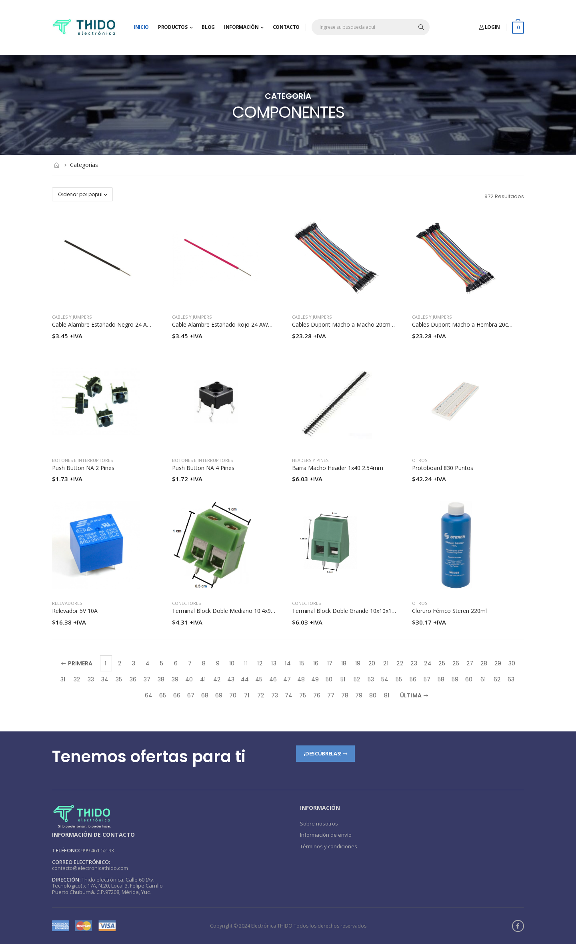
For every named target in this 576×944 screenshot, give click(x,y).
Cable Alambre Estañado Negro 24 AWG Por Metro (118, 324)
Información (241, 27)
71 (246, 695)
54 (384, 679)
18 (343, 663)
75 (302, 695)
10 (231, 663)
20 (371, 663)
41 (203, 679)
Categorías (84, 165)
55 (399, 679)
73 (274, 695)
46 (273, 679)
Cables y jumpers (72, 317)
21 (385, 663)
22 (399, 663)
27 (469, 663)
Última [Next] (414, 695)
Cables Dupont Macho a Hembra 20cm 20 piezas (475, 324)
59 (455, 679)
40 (189, 679)
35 (119, 679)
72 (260, 695)
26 (455, 663)
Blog (208, 27)
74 (288, 695)
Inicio (141, 27)
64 (148, 695)
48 (301, 679)
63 (511, 679)
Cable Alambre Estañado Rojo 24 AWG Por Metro (236, 324)
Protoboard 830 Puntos (442, 468)
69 (218, 695)
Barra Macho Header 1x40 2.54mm (337, 468)
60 (468, 679)
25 (441, 663)
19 (357, 663)
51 (342, 679)
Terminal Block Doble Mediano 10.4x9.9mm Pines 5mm (244, 611)
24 (427, 663)
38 (161, 679)
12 (259, 663)
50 (329, 679)
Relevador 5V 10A (75, 611)
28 (483, 663)
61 (483, 679)
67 (190, 695)
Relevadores (67, 603)
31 (62, 679)
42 (216, 679)
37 (147, 679)
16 (315, 663)
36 (133, 679)
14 (287, 663)
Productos (173, 27)
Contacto (286, 27)
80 (372, 695)
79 (358, 695)
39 (175, 679)
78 (344, 695)
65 (162, 695)
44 (245, 679)
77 (330, 695)
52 (357, 679)
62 (497, 679)
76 (316, 695)
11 (245, 663)
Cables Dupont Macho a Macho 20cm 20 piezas (354, 324)
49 (315, 679)
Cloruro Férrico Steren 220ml (449, 611)
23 (413, 663)
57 (427, 679)
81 (386, 695)
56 (413, 679)
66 (176, 695)
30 (511, 663)
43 (230, 679)
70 (232, 695)
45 (258, 679)
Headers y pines (310, 460)
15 (301, 663)
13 (273, 663)
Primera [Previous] (76, 663)
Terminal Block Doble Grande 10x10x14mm (348, 611)
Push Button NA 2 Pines (83, 468)
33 (91, 679)
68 (204, 695)
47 (287, 679)
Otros (419, 460)
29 (497, 663)
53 (371, 679)
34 (104, 679)
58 (441, 679)
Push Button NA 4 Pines (203, 468)
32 (77, 679)
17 (329, 663)
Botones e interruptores (82, 460)
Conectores (186, 603)
